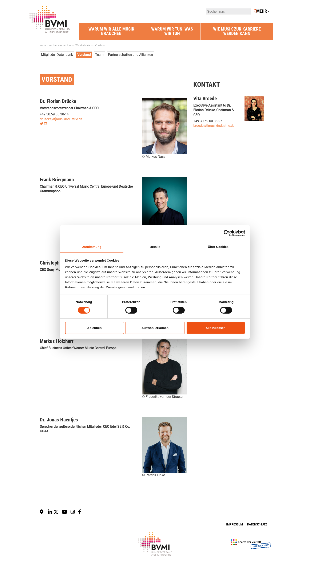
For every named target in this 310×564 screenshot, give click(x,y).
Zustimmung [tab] (92, 246)
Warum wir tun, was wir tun (55, 45)
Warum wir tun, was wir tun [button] (172, 31)
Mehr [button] (262, 11)
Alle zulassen (216, 328)
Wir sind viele (82, 45)
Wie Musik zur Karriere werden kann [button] (237, 31)
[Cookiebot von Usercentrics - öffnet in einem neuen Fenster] (226, 233)
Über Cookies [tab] (218, 246)
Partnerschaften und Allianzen (130, 55)
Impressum (234, 524)
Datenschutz (257, 524)
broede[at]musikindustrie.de (213, 126)
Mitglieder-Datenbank (57, 55)
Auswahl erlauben (155, 328)
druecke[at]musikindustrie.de (61, 119)
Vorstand (100, 45)
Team (99, 55)
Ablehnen (94, 328)
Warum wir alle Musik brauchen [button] (111, 31)
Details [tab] (155, 246)
